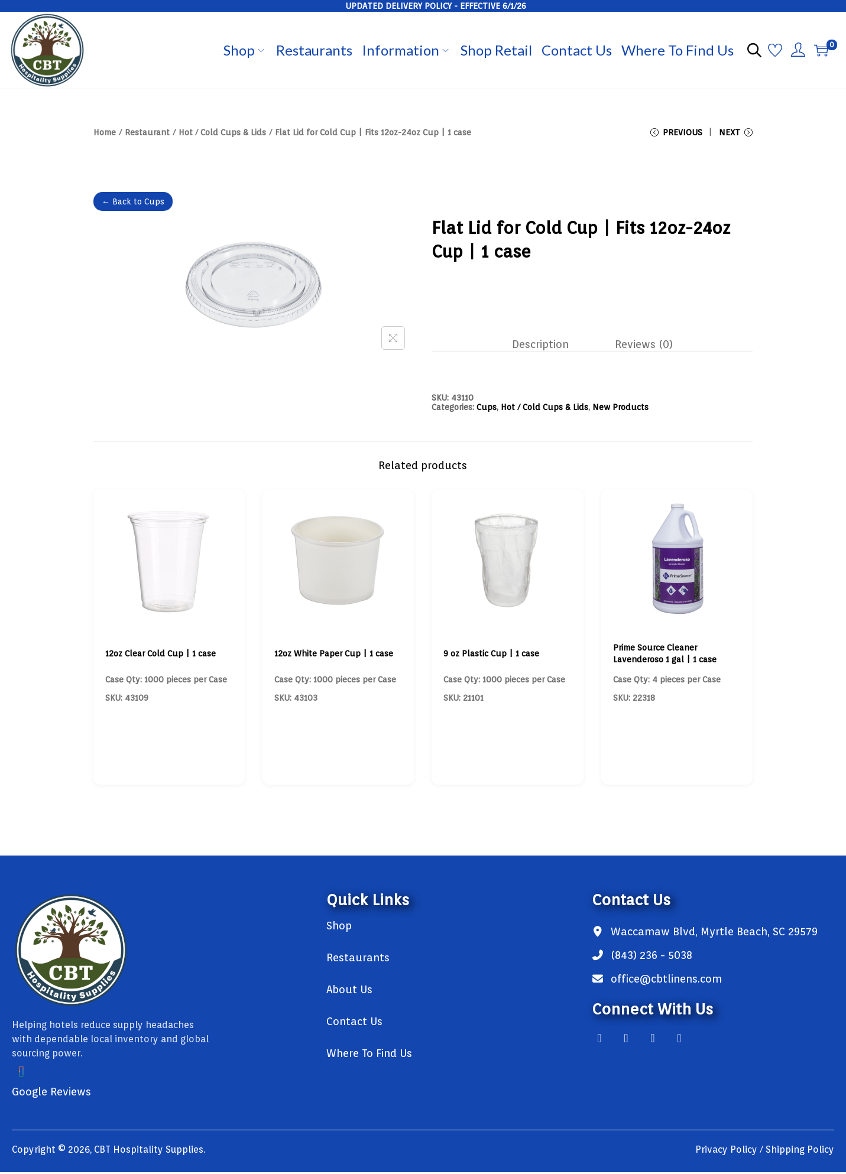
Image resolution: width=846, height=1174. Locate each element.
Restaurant (147, 132)
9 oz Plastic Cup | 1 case (491, 655)
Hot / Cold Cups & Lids (222, 132)
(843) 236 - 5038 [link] (651, 957)
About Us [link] (349, 991)
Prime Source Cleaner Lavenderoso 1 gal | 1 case (665, 655)
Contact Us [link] (354, 1023)
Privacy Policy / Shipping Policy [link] (764, 1151)
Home (104, 132)
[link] (157, 952)
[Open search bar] (754, 50)
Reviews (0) (640, 347)
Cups (487, 409)
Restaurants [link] (358, 959)
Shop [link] (339, 927)
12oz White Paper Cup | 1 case (333, 655)
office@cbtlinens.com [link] (666, 980)
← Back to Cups (133, 205)
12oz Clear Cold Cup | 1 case (160, 655)
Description (544, 347)
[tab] (544, 347)
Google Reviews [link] (51, 1093)
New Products (620, 409)
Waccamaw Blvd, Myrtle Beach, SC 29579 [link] (714, 933)
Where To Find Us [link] (369, 1055)
